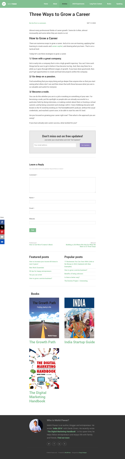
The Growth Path (42, 342)
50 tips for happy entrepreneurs (40, 271)
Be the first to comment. (37, 23)
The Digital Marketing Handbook (37, 397)
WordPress (68, 452)
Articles (64, 4)
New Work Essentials (36, 268)
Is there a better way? (72, 277)
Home (46, 4)
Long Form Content (96, 4)
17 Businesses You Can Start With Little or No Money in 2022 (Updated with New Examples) (79, 264)
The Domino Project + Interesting (76, 281)
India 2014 (57, 428)
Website (32, 219)
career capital (57, 46)
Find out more (63, 438)
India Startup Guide (79, 342)
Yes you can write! (35, 275)
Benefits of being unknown (73, 274)
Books (109, 4)
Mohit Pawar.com (9, 4)
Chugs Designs (83, 452)
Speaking (119, 4)
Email (31, 208)
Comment (33, 175)
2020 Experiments (78, 4)
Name (31, 198)
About (55, 4)
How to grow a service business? (40, 278)
